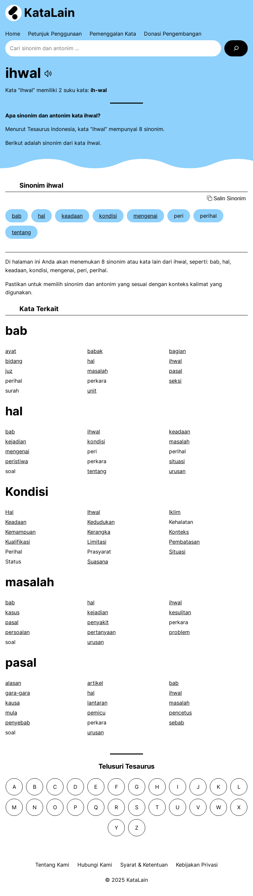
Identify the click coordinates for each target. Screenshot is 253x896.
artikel (95, 683)
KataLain (49, 12)
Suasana (97, 561)
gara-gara (17, 692)
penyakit (98, 622)
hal (41, 215)
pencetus (180, 712)
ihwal (175, 361)
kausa (12, 702)
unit (92, 390)
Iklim (175, 512)
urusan (177, 471)
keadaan (72, 215)
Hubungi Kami (94, 864)
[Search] (236, 48)
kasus (12, 612)
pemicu (96, 712)
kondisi (108, 215)
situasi (177, 461)
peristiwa (16, 461)
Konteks (179, 531)
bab (16, 215)
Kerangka (98, 531)
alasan (13, 683)
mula (11, 712)
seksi (175, 380)
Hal (9, 512)
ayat (10, 351)
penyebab (17, 722)
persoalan (17, 632)
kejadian (15, 441)
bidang (13, 361)
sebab (176, 722)
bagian (177, 351)
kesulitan (180, 612)
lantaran (97, 702)
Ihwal (93, 512)
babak (95, 351)
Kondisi (26, 491)
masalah (97, 371)
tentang (21, 232)
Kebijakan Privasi (197, 864)
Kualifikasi (17, 541)
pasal (175, 371)
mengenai (145, 215)
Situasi (177, 551)
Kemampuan (20, 531)
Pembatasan (184, 541)
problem (179, 632)
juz (9, 371)
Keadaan (15, 522)
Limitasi (96, 541)
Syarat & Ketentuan (144, 864)
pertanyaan (101, 632)
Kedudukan (101, 522)
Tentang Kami (52, 864)
